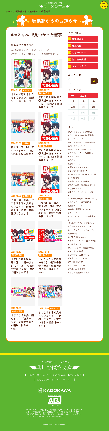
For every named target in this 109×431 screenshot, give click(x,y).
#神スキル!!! (73, 184)
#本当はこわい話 (75, 261)
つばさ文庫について (38, 375)
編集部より (77, 39)
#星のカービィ (74, 160)
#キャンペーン (74, 212)
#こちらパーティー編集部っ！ (81, 153)
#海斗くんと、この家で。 (79, 258)
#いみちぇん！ (87, 149)
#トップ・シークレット (78, 138)
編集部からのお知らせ (26, 11)
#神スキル (72, 240)
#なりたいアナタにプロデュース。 (83, 197)
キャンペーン (79, 52)
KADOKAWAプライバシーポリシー (54, 379)
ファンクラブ (79, 66)
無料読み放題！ (80, 59)
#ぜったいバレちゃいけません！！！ (84, 221)
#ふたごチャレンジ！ (77, 145)
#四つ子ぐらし (74, 131)
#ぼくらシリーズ (40, 50)
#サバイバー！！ (75, 156)
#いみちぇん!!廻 (89, 174)
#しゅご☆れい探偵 (87, 240)
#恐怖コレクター (75, 163)
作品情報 (76, 45)
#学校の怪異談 (74, 209)
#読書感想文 (88, 247)
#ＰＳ (91, 226)
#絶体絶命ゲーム (50, 53)
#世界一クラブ (18, 53)
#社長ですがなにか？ (77, 170)
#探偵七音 (72, 233)
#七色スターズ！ (75, 244)
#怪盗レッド (34, 53)
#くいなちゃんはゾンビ (78, 254)
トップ (9, 11)
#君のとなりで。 (75, 216)
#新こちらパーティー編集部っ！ (82, 142)
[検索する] (94, 81)
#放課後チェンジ (75, 205)
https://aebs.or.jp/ (59, 416)
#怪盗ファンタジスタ (77, 167)
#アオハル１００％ (76, 269)
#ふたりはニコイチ (76, 265)
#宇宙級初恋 (90, 216)
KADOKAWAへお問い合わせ (67, 375)
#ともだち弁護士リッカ (78, 272)
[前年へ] (72, 95)
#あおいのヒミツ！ (20, 50)
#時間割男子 (88, 131)
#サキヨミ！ (88, 209)
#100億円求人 (87, 202)
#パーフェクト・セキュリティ (81, 229)
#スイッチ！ (73, 202)
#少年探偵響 (73, 177)
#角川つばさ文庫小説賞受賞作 (81, 135)
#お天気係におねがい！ (78, 237)
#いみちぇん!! (74, 174)
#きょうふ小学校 (75, 251)
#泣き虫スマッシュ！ (77, 226)
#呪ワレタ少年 (74, 247)
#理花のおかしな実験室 (78, 181)
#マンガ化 (89, 192)
